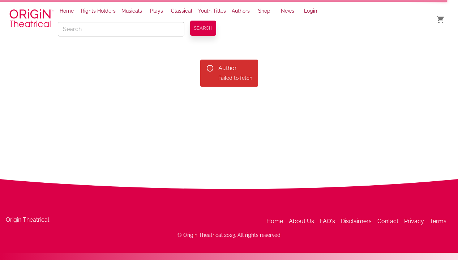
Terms (438, 221)
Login (310, 11)
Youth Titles (212, 11)
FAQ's (327, 221)
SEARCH (203, 28)
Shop (264, 11)
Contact (387, 221)
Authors (241, 11)
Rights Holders (98, 11)
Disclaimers (356, 221)
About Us (301, 221)
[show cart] (440, 19)
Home (67, 11)
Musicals (131, 11)
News (287, 11)
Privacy (414, 221)
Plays (156, 11)
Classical (181, 11)
